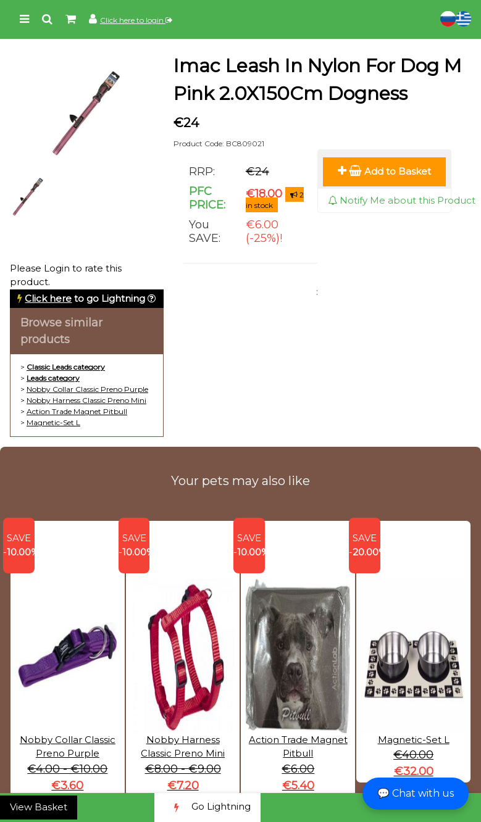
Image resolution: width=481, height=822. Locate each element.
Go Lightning (207, 807)
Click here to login (136, 20)
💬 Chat (415, 793)
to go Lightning (85, 298)
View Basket (38, 807)
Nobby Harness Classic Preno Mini (86, 400)
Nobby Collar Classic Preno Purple (87, 389)
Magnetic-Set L (53, 422)
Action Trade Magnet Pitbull (77, 411)
